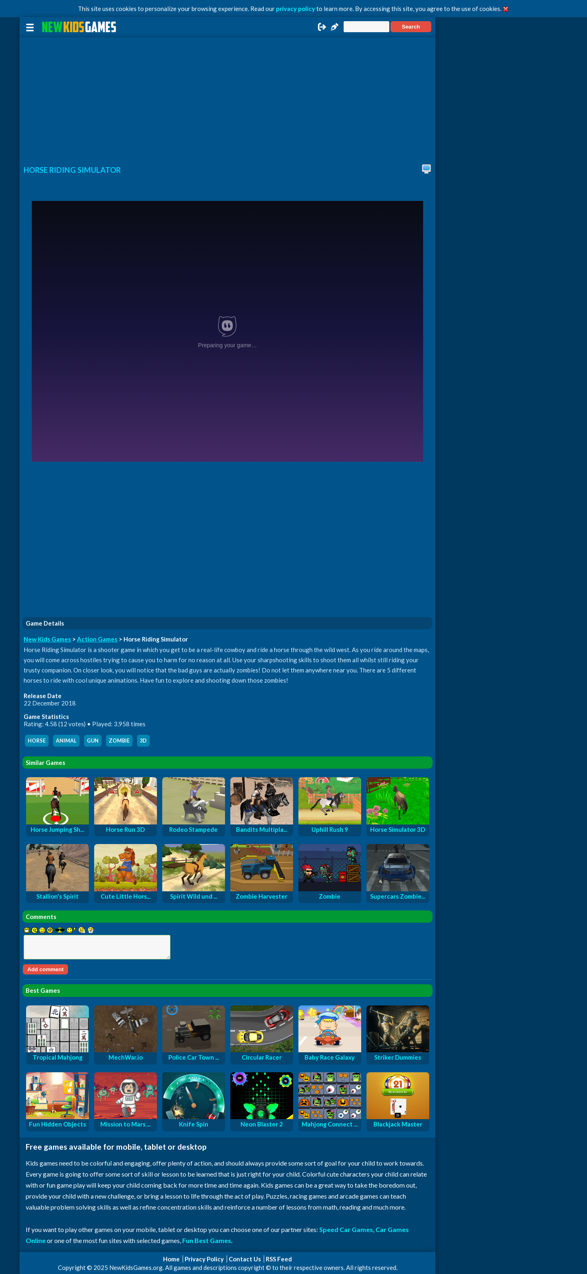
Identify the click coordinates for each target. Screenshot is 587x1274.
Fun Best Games (206, 1240)
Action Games (97, 639)
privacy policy (295, 8)
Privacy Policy (204, 1259)
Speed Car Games (346, 1229)
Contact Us (245, 1259)
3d (143, 741)
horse (37, 741)
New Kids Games (47, 639)
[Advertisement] (227, 99)
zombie (119, 741)
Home (171, 1259)
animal (66, 741)
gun (93, 741)
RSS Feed (279, 1259)
